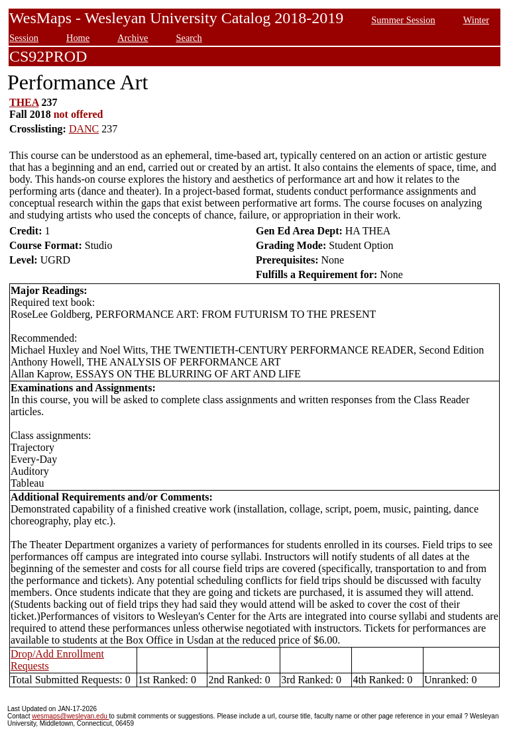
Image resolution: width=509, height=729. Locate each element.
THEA (23, 102)
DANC (84, 128)
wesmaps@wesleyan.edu (70, 716)
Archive (132, 37)
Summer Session (403, 20)
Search (189, 37)
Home (77, 37)
